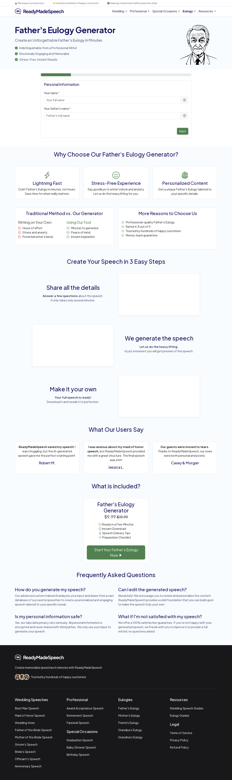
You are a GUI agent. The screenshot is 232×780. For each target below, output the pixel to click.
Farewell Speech (78, 723)
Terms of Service (181, 733)
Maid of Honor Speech (30, 715)
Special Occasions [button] (165, 11)
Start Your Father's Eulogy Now (116, 552)
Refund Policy (179, 747)
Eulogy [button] (188, 11)
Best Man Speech (27, 708)
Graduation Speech (80, 740)
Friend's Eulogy (128, 723)
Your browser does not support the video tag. (159, 294)
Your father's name (56, 108)
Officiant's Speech (27, 759)
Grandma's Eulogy (130, 737)
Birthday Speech (78, 754)
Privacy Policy (179, 740)
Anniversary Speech (28, 766)
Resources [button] (206, 11)
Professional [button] (138, 11)
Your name (51, 93)
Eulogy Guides (179, 715)
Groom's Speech (26, 744)
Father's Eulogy (128, 708)
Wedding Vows (25, 723)
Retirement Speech (80, 715)
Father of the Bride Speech (33, 730)
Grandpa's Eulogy (130, 730)
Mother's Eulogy (129, 715)
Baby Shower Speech (81, 747)
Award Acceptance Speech (85, 708)
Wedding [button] (118, 11)
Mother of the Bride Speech (34, 737)
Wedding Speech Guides (186, 708)
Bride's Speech (25, 752)
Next (182, 131)
